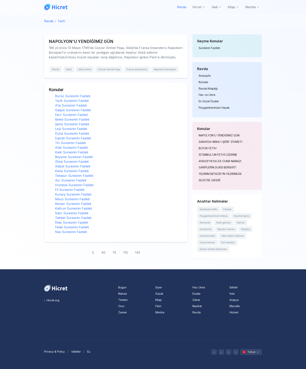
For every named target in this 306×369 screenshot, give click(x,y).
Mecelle (235, 306)
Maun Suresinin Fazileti (72, 199)
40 (103, 252)
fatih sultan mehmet (232, 235)
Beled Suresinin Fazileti (72, 119)
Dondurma (206, 229)
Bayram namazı (226, 229)
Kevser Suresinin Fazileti (73, 204)
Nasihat (197, 306)
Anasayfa (205, 75)
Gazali (159, 293)
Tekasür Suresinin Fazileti (74, 176)
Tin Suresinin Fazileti (70, 143)
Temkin (123, 299)
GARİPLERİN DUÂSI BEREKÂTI (217, 167)
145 (137, 252)
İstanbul (245, 229)
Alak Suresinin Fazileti (71, 147)
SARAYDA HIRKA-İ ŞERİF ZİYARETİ (220, 141)
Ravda (181, 7)
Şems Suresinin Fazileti (72, 124)
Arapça (234, 299)
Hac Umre (198, 287)
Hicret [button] (196, 7)
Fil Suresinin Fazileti (69, 190)
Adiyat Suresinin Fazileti (72, 166)
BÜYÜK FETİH (207, 148)
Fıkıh (158, 306)
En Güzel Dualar (209, 101)
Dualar (196, 293)
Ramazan (205, 222)
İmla (232, 293)
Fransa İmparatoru (137, 69)
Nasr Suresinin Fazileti (71, 213)
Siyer (158, 287)
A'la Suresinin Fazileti (71, 105)
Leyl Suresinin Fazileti (71, 129)
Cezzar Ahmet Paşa (109, 69)
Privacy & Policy (54, 351)
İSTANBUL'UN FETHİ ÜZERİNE (218, 154)
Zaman (122, 312)
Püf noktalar (228, 242)
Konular (203, 82)
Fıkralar (227, 209)
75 (114, 252)
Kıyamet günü (241, 215)
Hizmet (234, 312)
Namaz (241, 222)
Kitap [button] (231, 7)
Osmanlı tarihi (207, 235)
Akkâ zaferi (84, 69)
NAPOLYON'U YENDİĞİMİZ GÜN (219, 135)
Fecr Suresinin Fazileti (71, 115)
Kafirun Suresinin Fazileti (73, 208)
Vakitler (76, 351)
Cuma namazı (207, 242)
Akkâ (69, 69)
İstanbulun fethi (208, 209)
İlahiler (234, 287)
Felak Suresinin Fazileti (72, 227)
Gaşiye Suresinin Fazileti (73, 110)
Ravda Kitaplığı (208, 88)
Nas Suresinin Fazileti (71, 232)
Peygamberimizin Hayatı (214, 107)
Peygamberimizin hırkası (214, 215)
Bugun (122, 287)
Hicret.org (51, 300)
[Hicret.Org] (56, 7)
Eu (88, 351)
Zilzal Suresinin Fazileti (72, 162)
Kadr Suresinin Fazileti (71, 152)
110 (125, 252)
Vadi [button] (215, 7)
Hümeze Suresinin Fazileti (74, 185)
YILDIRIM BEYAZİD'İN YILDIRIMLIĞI (220, 173)
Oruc (121, 306)
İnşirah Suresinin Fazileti (73, 138)
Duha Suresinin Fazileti (72, 133)
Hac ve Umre (207, 94)
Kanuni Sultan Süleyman (213, 249)
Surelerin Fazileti (209, 48)
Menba (159, 312)
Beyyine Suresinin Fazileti (74, 157)
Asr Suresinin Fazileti (70, 180)
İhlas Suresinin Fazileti (71, 222)
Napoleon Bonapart (165, 69)
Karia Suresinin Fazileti (72, 171)
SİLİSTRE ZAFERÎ (209, 180)
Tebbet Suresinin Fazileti (73, 218)
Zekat (196, 299)
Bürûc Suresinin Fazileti (72, 96)
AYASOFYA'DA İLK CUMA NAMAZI (220, 161)
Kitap (158, 299)
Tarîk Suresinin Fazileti (72, 101)
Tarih (61, 21)
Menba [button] (250, 7)
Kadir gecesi (223, 222)
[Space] (56, 288)
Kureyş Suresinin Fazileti (73, 194)
